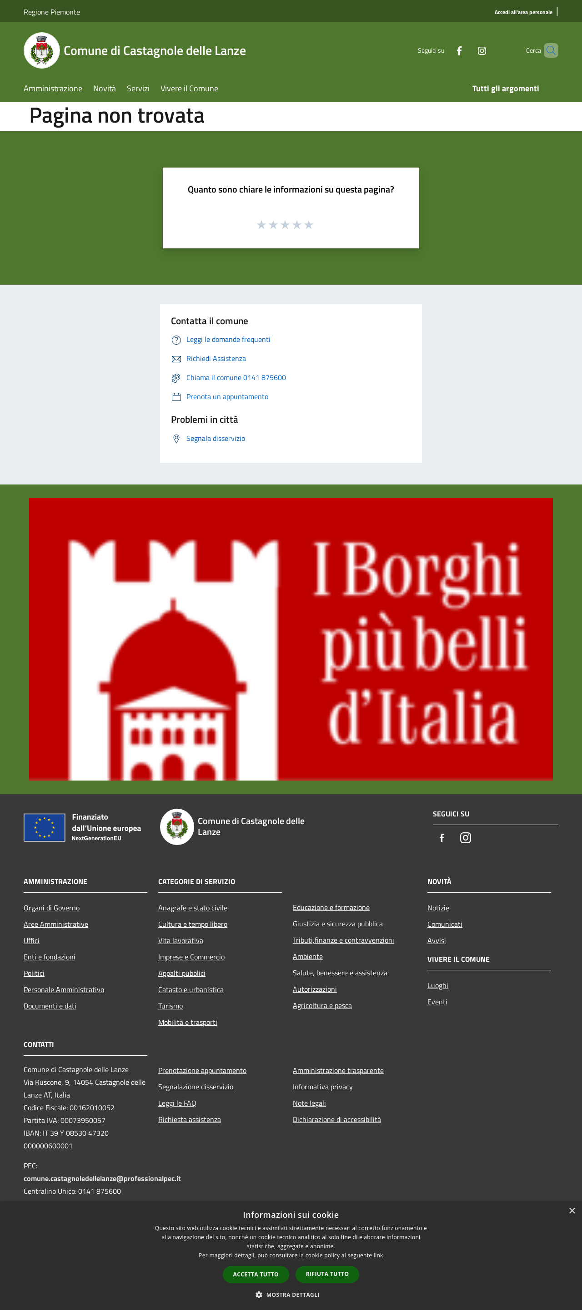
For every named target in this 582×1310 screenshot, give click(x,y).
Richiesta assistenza (189, 1119)
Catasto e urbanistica (191, 989)
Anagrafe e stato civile (192, 907)
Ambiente (308, 956)
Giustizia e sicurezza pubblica (338, 923)
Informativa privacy (323, 1086)
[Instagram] (466, 50)
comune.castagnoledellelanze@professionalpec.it (102, 1178)
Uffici (32, 940)
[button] (291, 1294)
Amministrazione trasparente (338, 1070)
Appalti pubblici (182, 973)
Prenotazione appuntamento (202, 1070)
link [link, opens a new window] (378, 1255)
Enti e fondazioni (49, 956)
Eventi (437, 1001)
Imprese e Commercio (191, 956)
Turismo (170, 1005)
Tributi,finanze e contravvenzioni (343, 939)
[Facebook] (444, 50)
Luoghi (437, 985)
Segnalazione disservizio (195, 1086)
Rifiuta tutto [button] (327, 1274)
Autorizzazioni (315, 989)
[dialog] (291, 1255)
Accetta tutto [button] (256, 1274)
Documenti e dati (50, 1005)
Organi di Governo (52, 907)
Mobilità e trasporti (187, 1022)
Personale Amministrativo (64, 989)
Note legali (309, 1102)
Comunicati (444, 924)
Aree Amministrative (56, 924)
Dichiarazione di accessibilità (337, 1119)
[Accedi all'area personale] (523, 12)
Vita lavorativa (180, 940)
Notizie (438, 907)
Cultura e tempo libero (192, 924)
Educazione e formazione (331, 907)
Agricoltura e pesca (322, 1005)
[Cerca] (547, 50)
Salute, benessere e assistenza (340, 972)
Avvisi (436, 940)
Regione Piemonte (52, 11)
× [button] (571, 1211)
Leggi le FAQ (177, 1102)
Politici (34, 973)
